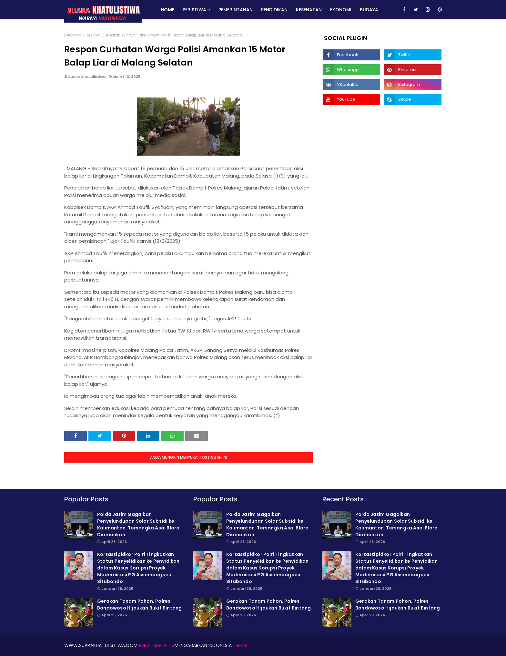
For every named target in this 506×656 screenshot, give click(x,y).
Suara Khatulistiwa (87, 76)
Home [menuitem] (167, 9)
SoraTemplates (156, 645)
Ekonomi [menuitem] (340, 9)
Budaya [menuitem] (369, 9)
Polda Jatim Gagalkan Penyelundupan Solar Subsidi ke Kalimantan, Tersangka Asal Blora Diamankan (138, 524)
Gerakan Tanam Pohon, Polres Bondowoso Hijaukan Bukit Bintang (139, 604)
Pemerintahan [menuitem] (235, 9)
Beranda (73, 35)
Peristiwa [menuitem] (194, 9)
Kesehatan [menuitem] (309, 9)
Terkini (239, 645)
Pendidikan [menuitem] (274, 9)
